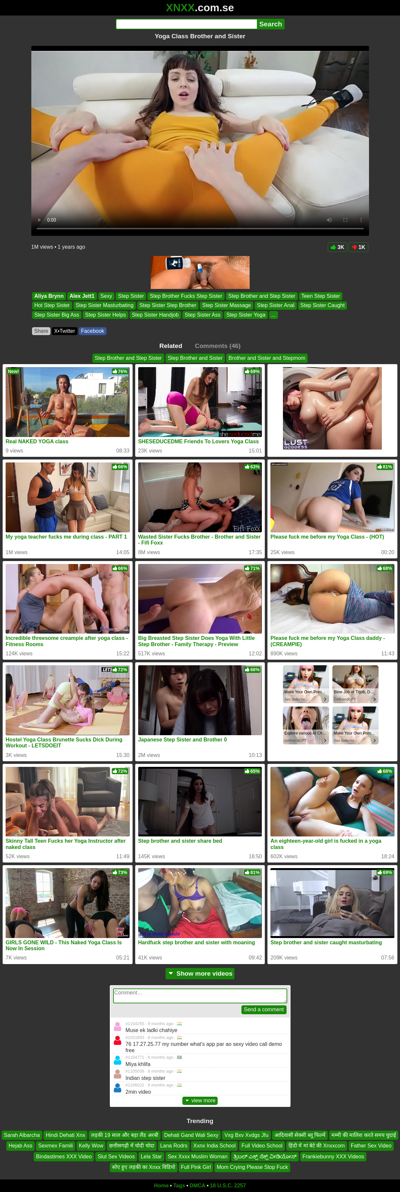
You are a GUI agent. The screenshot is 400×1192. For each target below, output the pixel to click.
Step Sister (131, 296)
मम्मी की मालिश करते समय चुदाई (363, 1135)
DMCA (197, 1185)
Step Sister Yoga (245, 315)
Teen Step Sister (320, 296)
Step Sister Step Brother (167, 305)
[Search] (186, 24)
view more (200, 1100)
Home (161, 1185)
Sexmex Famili (55, 1145)
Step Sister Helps (105, 315)
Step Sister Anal (275, 305)
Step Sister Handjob (155, 315)
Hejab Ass (20, 1145)
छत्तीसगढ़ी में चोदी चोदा (131, 1145)
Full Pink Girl (196, 1167)
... (273, 315)
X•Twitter (64, 331)
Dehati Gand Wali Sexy (191, 1135)
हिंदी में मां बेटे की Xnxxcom (317, 1145)
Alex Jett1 (81, 296)
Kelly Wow (91, 1145)
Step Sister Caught (322, 305)
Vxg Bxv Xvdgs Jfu (246, 1135)
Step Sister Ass (202, 315)
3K (337, 247)
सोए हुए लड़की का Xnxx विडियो (143, 1167)
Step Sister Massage (226, 305)
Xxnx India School (214, 1145)
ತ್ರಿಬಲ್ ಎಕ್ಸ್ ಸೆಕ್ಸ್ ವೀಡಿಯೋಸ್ (264, 1156)
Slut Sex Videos (116, 1156)
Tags (179, 1185)
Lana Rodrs (174, 1145)
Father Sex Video (371, 1145)
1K (358, 247)
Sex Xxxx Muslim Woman (198, 1156)
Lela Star (151, 1156)
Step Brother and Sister (195, 358)
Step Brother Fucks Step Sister (186, 296)
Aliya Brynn (49, 296)
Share (41, 331)
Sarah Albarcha (22, 1135)
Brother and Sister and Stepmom (267, 358)
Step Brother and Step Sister (261, 296)
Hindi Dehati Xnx (65, 1135)
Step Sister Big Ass (56, 315)
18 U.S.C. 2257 (228, 1185)
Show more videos (200, 973)
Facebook (92, 331)
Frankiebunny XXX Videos (333, 1156)
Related (170, 345)
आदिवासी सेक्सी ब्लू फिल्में (299, 1135)
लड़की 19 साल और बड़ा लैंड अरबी (124, 1135)
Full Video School (261, 1145)
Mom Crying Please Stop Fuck (252, 1167)
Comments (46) (218, 345)
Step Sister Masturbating (104, 305)
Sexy (106, 296)
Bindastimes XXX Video (64, 1156)
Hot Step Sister (52, 305)
